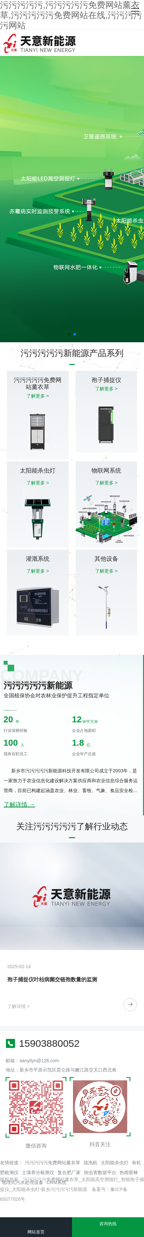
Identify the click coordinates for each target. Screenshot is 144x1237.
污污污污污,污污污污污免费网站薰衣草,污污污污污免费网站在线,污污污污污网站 (71, 15)
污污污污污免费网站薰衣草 (52, 1162)
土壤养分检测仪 (38, 1172)
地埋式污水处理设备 (22, 1182)
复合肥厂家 (69, 1172)
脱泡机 (90, 1162)
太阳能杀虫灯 (114, 1162)
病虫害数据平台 (100, 1172)
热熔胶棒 (129, 1172)
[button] (69, 334)
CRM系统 (56, 1182)
